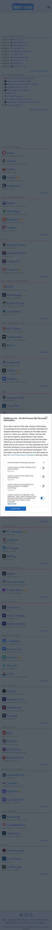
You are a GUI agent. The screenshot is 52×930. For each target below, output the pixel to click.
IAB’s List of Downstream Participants (21, 455)
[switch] (42, 468)
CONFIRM (15, 509)
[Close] (47, 418)
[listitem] (26, 462)
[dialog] (26, 465)
